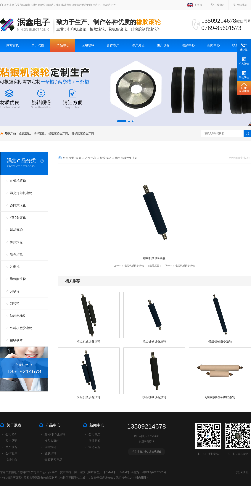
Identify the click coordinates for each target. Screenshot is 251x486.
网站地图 (238, 4)
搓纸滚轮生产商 (58, 133)
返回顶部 (242, 472)
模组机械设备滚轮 (129, 265)
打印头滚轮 (18, 217)
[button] (121, 121)
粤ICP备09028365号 (154, 472)
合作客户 (113, 45)
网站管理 (93, 472)
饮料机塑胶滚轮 (21, 328)
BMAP (124, 472)
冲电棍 (15, 266)
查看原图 (154, 265)
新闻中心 (213, 45)
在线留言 (216, 4)
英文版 (194, 5)
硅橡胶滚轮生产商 (83, 133)
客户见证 (138, 45)
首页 (78, 158)
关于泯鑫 (37, 45)
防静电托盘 (18, 316)
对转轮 (15, 303)
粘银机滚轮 (18, 181)
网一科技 (79, 472)
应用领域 (88, 45)
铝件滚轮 (16, 254)
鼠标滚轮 (39, 133)
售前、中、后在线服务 (149, 451)
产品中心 (63, 45)
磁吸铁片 (16, 340)
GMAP (109, 472)
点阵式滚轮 (18, 205)
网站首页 (12, 45)
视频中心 (188, 45)
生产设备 (163, 45)
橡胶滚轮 (24, 133)
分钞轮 (15, 291)
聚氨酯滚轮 (18, 279)
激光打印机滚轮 (21, 193)
